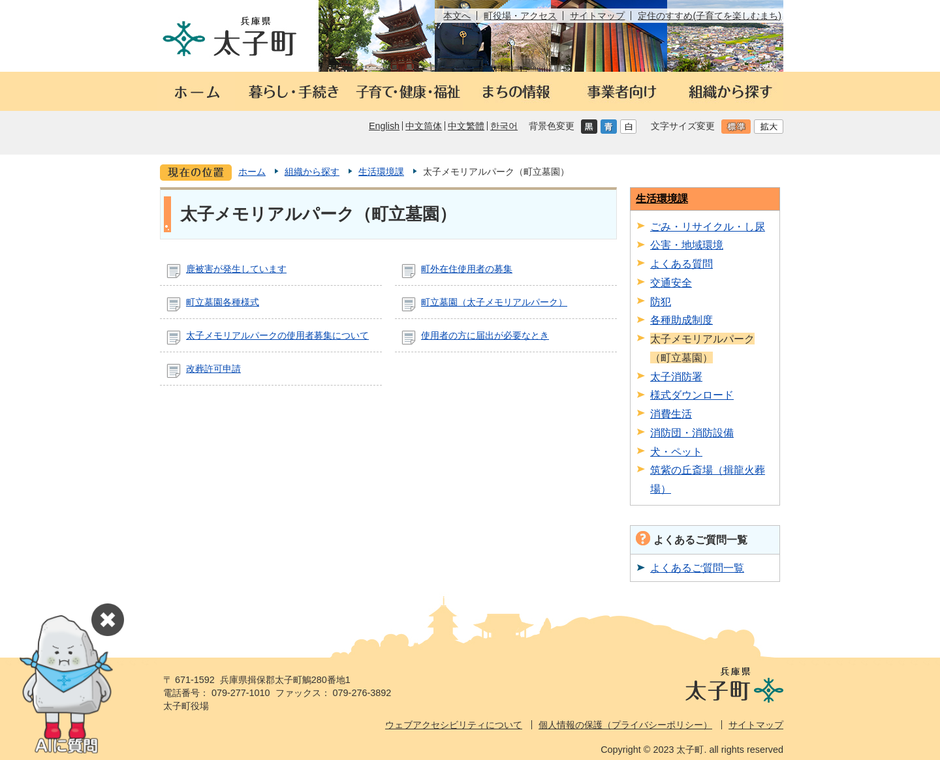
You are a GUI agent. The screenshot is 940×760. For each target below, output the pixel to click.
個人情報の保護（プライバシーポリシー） (625, 725)
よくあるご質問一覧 (697, 567)
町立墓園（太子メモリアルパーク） (494, 302)
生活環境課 (381, 171)
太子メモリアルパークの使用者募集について (277, 335)
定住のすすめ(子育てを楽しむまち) (709, 15)
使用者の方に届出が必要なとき (485, 335)
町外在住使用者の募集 (466, 269)
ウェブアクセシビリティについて (453, 725)
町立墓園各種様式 (222, 302)
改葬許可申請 (213, 368)
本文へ (457, 15)
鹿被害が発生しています (236, 269)
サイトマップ (597, 15)
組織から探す (312, 171)
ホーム (252, 171)
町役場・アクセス (520, 15)
